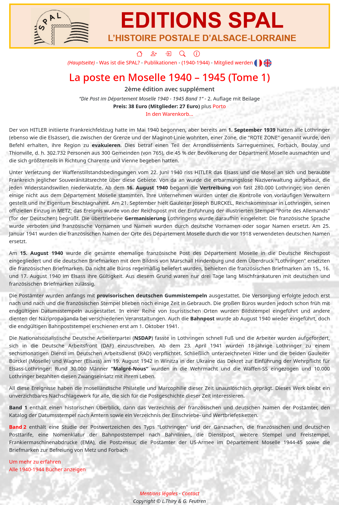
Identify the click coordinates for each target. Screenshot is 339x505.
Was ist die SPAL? (119, 62)
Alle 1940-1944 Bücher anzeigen (47, 469)
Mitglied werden (233, 62)
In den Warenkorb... (169, 113)
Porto (219, 106)
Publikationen (160, 62)
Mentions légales (159, 493)
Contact (190, 493)
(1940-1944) (196, 62)
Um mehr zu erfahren (35, 461)
